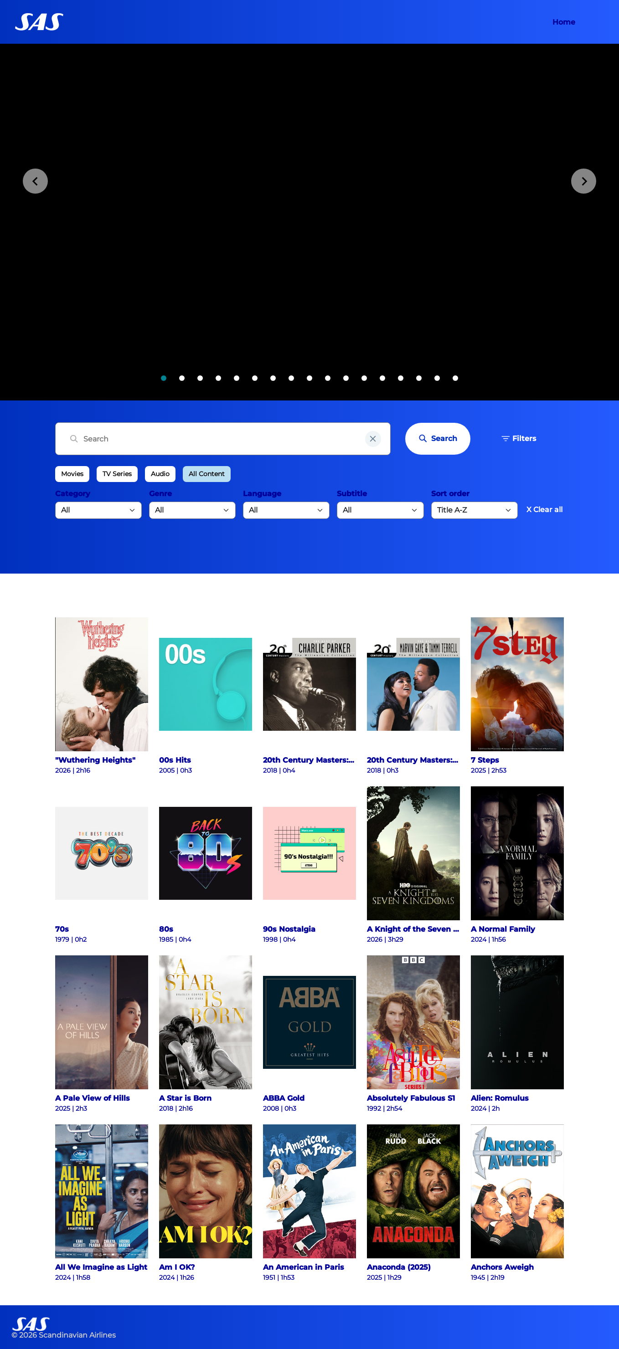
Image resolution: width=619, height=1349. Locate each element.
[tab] (163, 378)
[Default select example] (474, 510)
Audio (160, 474)
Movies (72, 474)
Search (437, 438)
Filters (518, 438)
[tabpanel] (309, 222)
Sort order (450, 493)
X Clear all (544, 509)
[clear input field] (373, 439)
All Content (207, 474)
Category (72, 493)
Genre (160, 493)
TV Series (117, 474)
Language (262, 493)
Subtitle (352, 493)
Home (563, 22)
